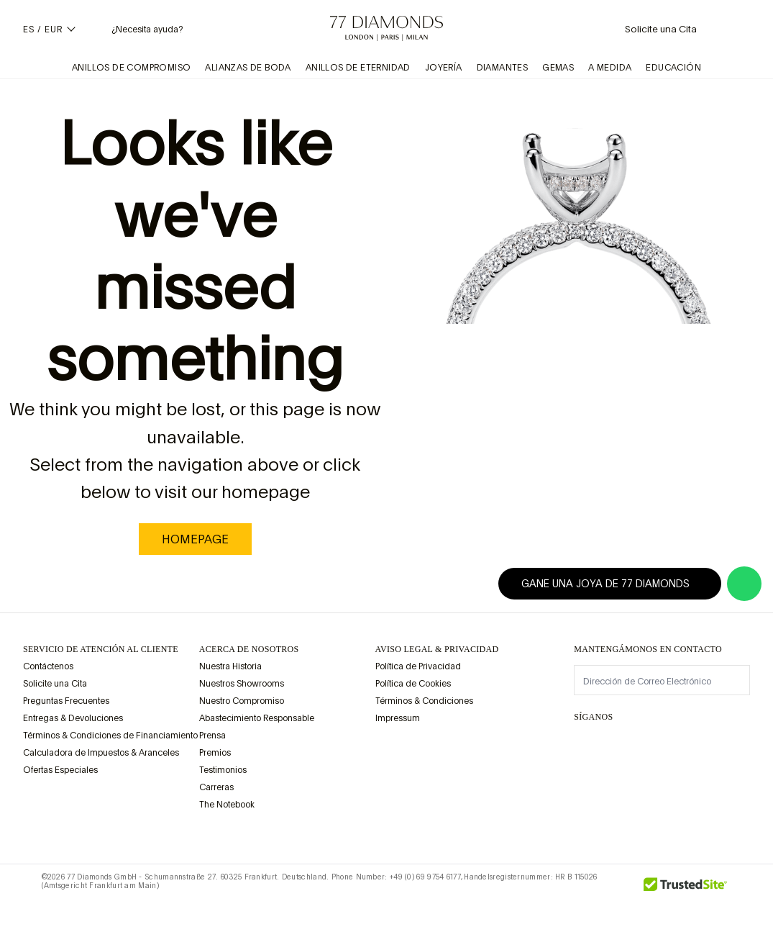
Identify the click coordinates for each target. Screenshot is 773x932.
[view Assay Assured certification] (389, 752)
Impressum (397, 718)
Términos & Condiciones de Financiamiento (110, 735)
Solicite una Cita (55, 683)
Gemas (558, 67)
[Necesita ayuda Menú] (135, 29)
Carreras (216, 787)
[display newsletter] (732, 679)
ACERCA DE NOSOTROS (249, 649)
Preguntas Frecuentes (66, 701)
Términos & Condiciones (424, 701)
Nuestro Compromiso (241, 701)
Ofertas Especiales (60, 770)
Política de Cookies (413, 683)
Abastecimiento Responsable (256, 718)
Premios (215, 752)
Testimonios (223, 770)
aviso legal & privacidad (437, 649)
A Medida (609, 67)
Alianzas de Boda (248, 67)
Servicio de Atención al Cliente (100, 649)
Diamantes (503, 67)
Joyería (443, 67)
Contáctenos (48, 666)
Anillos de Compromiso (131, 67)
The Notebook (227, 804)
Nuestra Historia (230, 666)
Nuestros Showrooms (241, 683)
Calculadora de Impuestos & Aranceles (101, 752)
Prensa (212, 735)
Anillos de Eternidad (358, 67)
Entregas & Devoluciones (73, 718)
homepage (195, 539)
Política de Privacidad (418, 666)
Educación (673, 67)
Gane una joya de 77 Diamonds (614, 584)
